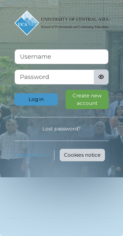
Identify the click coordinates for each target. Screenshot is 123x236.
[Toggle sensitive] (101, 77)
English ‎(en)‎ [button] (29, 155)
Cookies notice (82, 155)
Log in (36, 99)
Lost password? (61, 129)
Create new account (87, 99)
